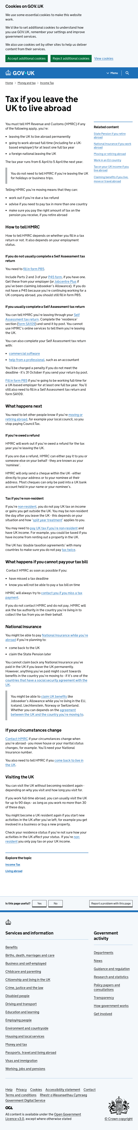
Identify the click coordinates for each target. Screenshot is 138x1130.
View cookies (103, 58)
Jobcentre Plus (65, 281)
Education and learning (22, 1012)
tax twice (68, 550)
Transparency (104, 998)
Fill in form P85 (16, 380)
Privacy (21, 1090)
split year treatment (47, 520)
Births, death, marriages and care (29, 955)
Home (9, 83)
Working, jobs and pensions (25, 1069)
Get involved (103, 1014)
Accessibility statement (62, 1090)
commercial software (24, 353)
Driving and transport (21, 1004)
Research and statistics (111, 977)
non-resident (27, 506)
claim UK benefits (54, 696)
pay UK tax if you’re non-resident (54, 528)
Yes (42, 903)
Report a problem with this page (111, 903)
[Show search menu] (127, 73)
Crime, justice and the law (24, 988)
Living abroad (13, 871)
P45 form (55, 277)
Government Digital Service (25, 1100)
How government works (111, 1006)
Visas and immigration (21, 1061)
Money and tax (27, 83)
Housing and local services (24, 1036)
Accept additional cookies (27, 58)
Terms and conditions (20, 1095)
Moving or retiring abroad (110, 154)
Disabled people (17, 996)
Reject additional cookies (71, 58)
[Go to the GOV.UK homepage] (19, 73)
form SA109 (26, 324)
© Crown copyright (119, 1119)
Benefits (11, 947)
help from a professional (26, 360)
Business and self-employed (25, 963)
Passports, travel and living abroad (30, 1052)
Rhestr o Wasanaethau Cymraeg (63, 1095)
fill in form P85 (33, 269)
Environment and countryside (26, 1028)
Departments (103, 953)
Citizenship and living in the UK (27, 980)
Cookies (36, 1090)
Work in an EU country (107, 160)
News (98, 961)
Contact (16, 739)
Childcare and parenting (23, 971)
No (58, 903)
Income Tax (47, 83)
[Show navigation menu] (112, 73)
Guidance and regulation (112, 969)
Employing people (18, 1020)
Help (9, 1090)
